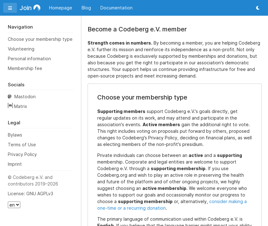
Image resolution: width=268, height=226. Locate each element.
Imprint (15, 164)
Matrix (17, 106)
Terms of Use (22, 144)
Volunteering (21, 48)
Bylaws (15, 134)
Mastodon (22, 96)
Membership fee (25, 68)
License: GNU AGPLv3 (30, 193)
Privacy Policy (22, 154)
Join (29, 8)
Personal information (29, 58)
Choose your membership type (40, 39)
